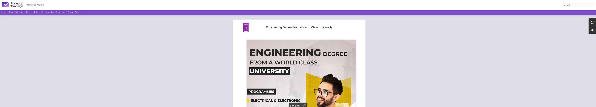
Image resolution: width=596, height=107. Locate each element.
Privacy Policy (73, 12)
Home (4, 12)
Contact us (60, 12)
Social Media (47, 12)
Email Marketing (16, 12)
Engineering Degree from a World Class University (299, 27)
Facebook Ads (32, 12)
